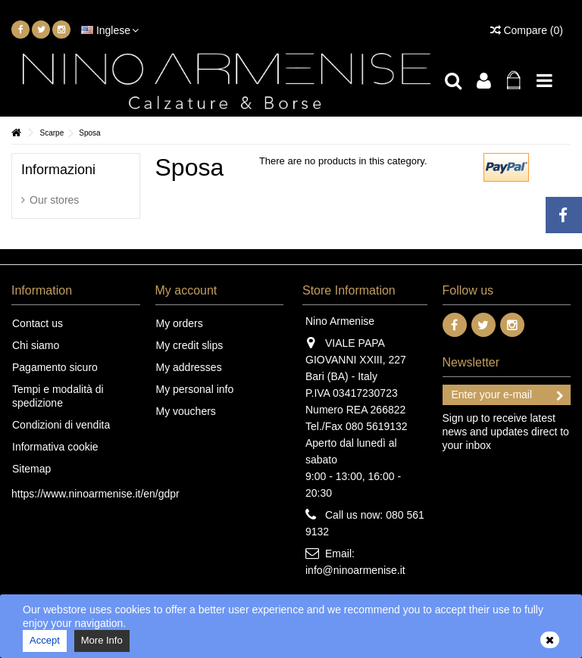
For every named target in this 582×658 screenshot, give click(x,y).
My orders (179, 323)
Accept (45, 640)
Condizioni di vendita (61, 425)
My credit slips (190, 345)
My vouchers (186, 411)
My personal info (195, 389)
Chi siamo (35, 345)
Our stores (54, 200)
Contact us (37, 323)
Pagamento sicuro (55, 367)
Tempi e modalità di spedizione (58, 396)
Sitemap (31, 469)
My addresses (189, 367)
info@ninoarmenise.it (355, 570)
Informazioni (58, 169)
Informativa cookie (55, 447)
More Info (102, 640)
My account (186, 290)
